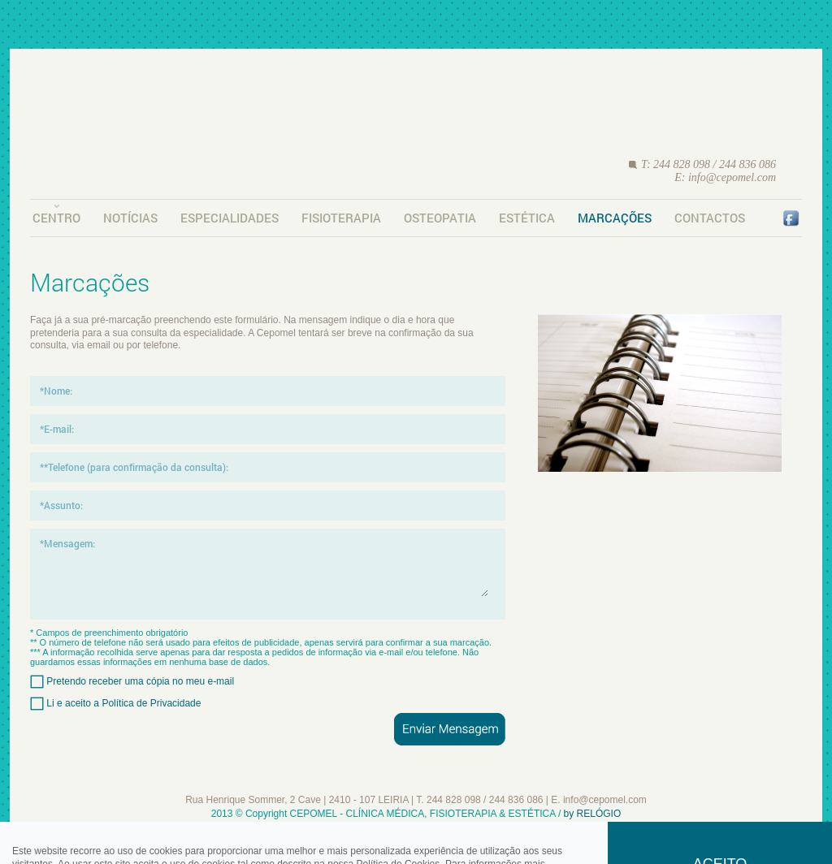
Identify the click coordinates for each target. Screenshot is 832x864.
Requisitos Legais (416, 828)
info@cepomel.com (732, 177)
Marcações (615, 218)
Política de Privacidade (151, 702)
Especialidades (229, 218)
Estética (527, 218)
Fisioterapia (341, 218)
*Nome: (56, 390)
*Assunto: (61, 505)
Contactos (709, 218)
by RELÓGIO (593, 813)
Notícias (130, 218)
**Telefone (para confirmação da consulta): (134, 466)
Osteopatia (440, 218)
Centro (56, 218)
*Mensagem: (67, 543)
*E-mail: (57, 428)
